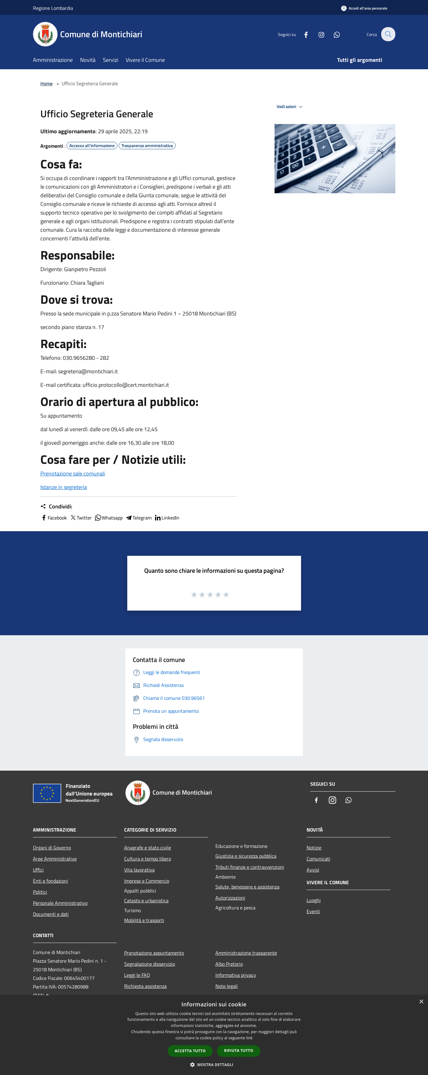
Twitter (80, 517)
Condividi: (56, 506)
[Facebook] (302, 34)
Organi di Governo (52, 847)
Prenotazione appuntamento (154, 953)
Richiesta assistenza (145, 986)
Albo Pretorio (229, 964)
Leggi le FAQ (137, 975)
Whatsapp (108, 517)
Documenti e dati (51, 914)
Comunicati (318, 858)
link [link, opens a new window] (249, 1038)
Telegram (138, 517)
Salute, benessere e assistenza (247, 886)
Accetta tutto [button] (190, 1050)
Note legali (226, 986)
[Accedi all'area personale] (364, 8)
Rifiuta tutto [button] (238, 1050)
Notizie (314, 847)
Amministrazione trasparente (246, 953)
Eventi (313, 911)
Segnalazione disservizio (149, 964)
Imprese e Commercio (146, 880)
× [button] (421, 1002)
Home (46, 83)
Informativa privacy (235, 975)
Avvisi (313, 869)
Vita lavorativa (139, 869)
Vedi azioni (290, 106)
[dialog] (214, 1035)
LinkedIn (166, 517)
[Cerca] (388, 34)
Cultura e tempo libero (147, 858)
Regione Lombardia (53, 8)
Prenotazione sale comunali (72, 473)
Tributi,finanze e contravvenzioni (249, 867)
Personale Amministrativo (60, 903)
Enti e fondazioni (50, 880)
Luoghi (314, 900)
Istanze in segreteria (63, 487)
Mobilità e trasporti (144, 920)
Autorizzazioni (230, 897)
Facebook (53, 517)
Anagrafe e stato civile (147, 847)
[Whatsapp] (333, 34)
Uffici (38, 869)
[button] (214, 1064)
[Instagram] (318, 34)
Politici (40, 892)
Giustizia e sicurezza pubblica (245, 856)
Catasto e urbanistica (146, 900)
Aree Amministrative (55, 858)
